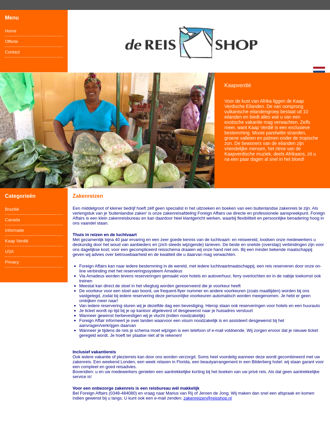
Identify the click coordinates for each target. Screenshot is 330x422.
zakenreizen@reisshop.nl (207, 398)
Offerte (11, 41)
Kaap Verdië (16, 240)
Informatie (14, 230)
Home (10, 30)
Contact (12, 52)
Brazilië (12, 209)
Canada (12, 219)
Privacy (12, 262)
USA (9, 251)
